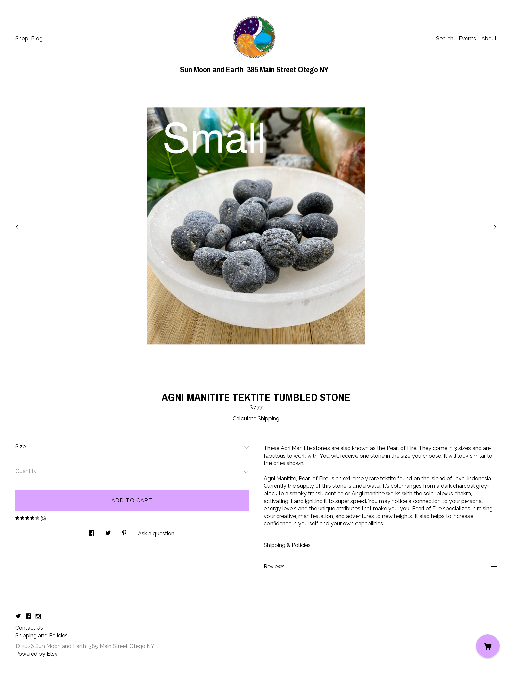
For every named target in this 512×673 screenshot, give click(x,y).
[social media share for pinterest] (124, 531)
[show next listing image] (480, 225)
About (489, 38)
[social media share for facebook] (91, 531)
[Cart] (488, 646)
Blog (37, 38)
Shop (21, 38)
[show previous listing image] (32, 225)
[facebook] (28, 616)
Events (467, 38)
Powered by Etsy (36, 654)
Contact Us (29, 627)
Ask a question (156, 533)
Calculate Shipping (256, 418)
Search (444, 38)
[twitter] (18, 616)
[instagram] (38, 616)
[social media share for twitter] (108, 531)
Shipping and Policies (41, 635)
